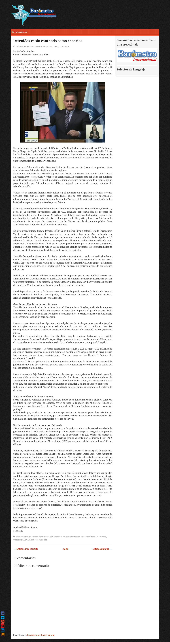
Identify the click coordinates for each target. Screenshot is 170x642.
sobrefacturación (39, 540)
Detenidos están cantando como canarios (47, 41)
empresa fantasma (71, 537)
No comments (63, 46)
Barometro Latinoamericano (39, 46)
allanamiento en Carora (27, 537)
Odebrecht (18, 540)
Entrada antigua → (102, 549)
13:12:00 (19, 46)
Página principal (19, 32)
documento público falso (50, 537)
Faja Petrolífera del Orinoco (93, 537)
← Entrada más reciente (26, 549)
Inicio (65, 549)
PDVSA (27, 540)
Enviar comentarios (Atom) (41, 635)
